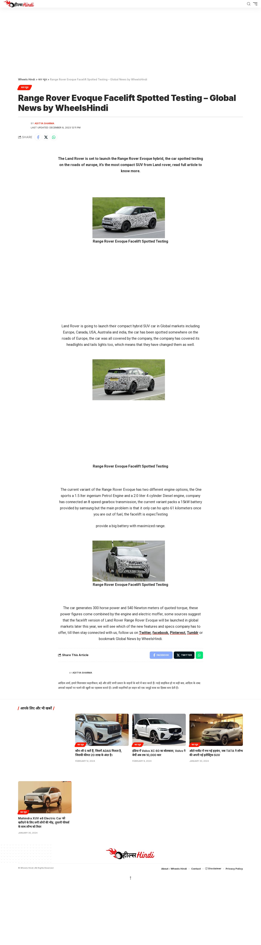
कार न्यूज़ (24, 87)
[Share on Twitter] (45, 137)
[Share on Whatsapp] (53, 137)
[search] (248, 4)
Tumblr (192, 632)
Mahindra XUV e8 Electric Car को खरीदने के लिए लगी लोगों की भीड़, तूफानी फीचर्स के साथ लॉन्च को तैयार (43, 822)
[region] (130, 41)
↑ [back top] (130, 877)
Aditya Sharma (44, 123)
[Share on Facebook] (38, 137)
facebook (160, 632)
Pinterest (177, 632)
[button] (254, 3)
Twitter (145, 632)
